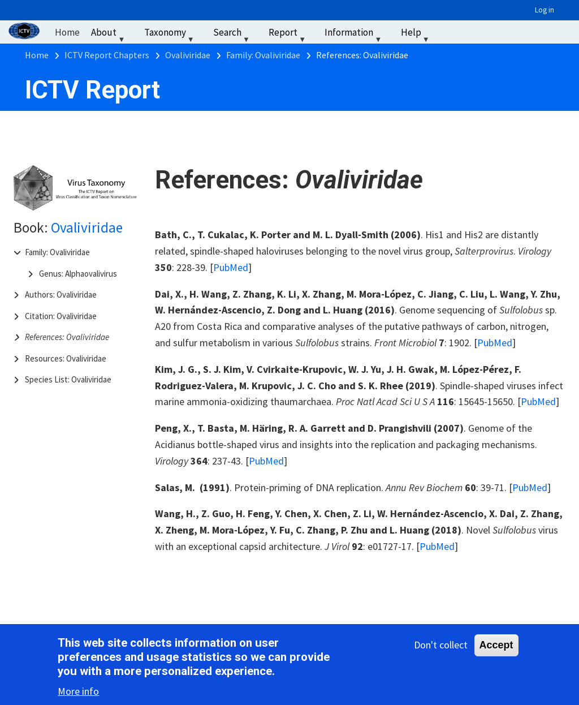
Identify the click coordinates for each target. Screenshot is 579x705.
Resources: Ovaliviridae (65, 358)
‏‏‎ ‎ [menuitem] (449, 32)
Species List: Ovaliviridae (68, 379)
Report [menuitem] (288, 35)
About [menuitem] (109, 35)
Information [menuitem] (354, 35)
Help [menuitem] (416, 35)
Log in (544, 10)
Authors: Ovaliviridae (61, 294)
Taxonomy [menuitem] (170, 35)
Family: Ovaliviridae (57, 252)
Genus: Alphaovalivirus (78, 273)
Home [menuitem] (67, 32)
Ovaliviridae (87, 227)
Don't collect (441, 645)
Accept (496, 646)
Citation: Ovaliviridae (61, 316)
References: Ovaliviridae (67, 337)
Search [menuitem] (232, 35)
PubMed (230, 267)
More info (78, 692)
